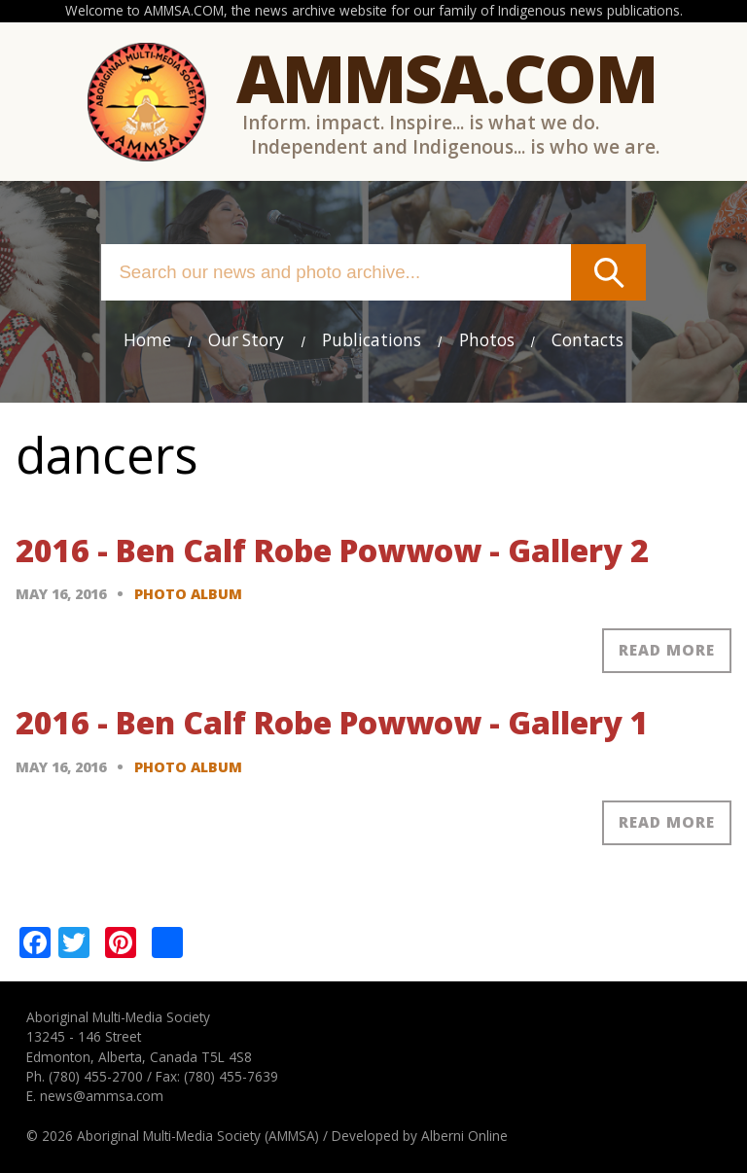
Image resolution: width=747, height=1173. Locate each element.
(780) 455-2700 (96, 1076)
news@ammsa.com (101, 1095)
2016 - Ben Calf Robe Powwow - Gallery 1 (332, 722)
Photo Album (188, 594)
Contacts (587, 340)
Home (147, 340)
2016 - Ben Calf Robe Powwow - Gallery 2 (332, 550)
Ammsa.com (446, 77)
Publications (371, 340)
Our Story (246, 340)
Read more (667, 649)
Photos (487, 340)
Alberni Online (464, 1135)
